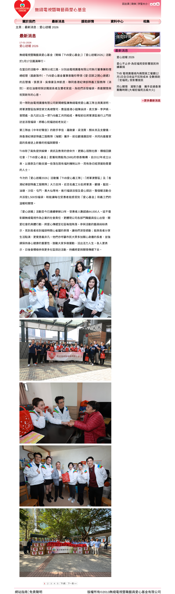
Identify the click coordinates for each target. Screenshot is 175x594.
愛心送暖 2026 (49, 27)
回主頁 (126, 4)
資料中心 (117, 21)
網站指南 (21, 592)
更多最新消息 (152, 100)
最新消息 (58, 21)
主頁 (18, 27)
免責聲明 (35, 592)
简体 (133, 4)
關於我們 (28, 21)
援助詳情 (87, 21)
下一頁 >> (72, 583)
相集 (146, 21)
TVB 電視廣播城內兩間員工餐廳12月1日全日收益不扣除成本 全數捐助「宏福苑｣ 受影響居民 (138, 77)
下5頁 (63, 583)
